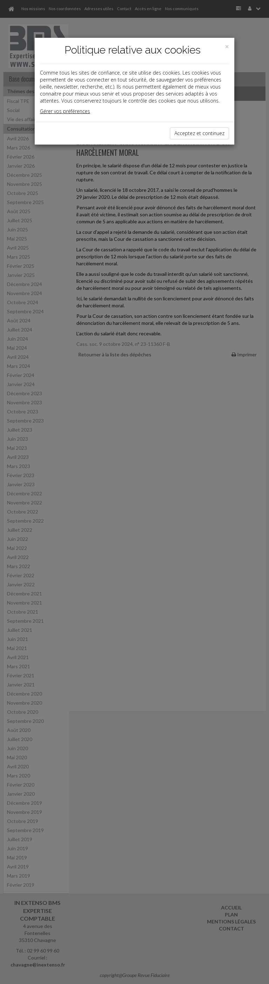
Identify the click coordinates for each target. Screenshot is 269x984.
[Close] (227, 46)
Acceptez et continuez (199, 133)
